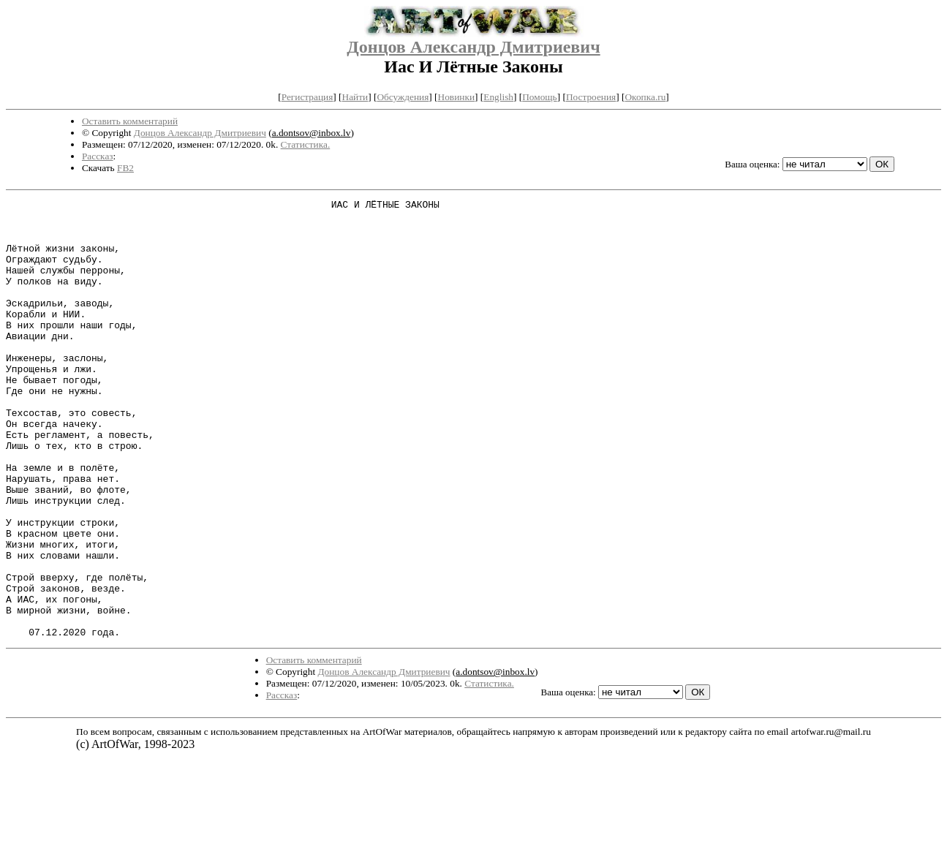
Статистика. (306, 144)
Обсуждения (403, 96)
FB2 (125, 167)
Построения (591, 96)
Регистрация (307, 96)
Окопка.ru (645, 96)
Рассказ (97, 156)
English (498, 96)
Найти (355, 96)
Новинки (456, 96)
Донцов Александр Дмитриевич (473, 46)
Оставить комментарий (130, 121)
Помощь (539, 96)
